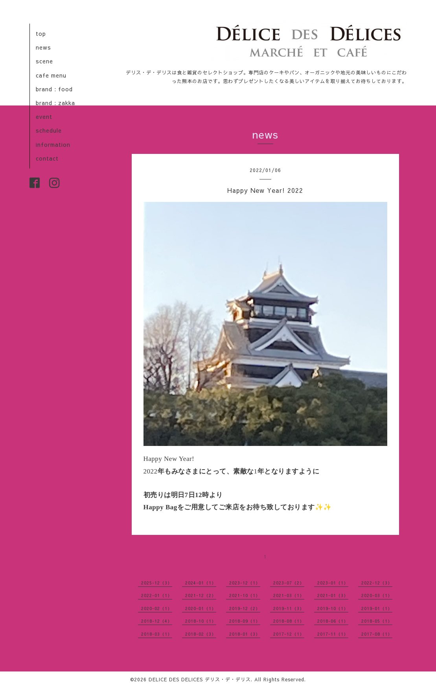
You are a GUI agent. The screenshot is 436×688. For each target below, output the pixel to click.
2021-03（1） (288, 595)
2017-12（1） (288, 634)
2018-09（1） (244, 621)
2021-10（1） (244, 595)
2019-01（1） (376, 608)
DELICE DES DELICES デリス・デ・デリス (200, 679)
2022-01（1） (156, 595)
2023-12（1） (244, 583)
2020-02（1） (156, 608)
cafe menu (51, 75)
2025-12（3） (156, 583)
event (44, 116)
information (53, 144)
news (43, 47)
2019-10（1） (332, 608)
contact (47, 158)
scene (44, 61)
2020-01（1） (200, 608)
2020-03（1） (376, 595)
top (41, 33)
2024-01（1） (200, 583)
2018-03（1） (156, 634)
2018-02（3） (200, 634)
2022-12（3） (376, 583)
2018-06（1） (332, 621)
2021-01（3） (332, 595)
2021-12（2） (200, 595)
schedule (49, 130)
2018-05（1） (376, 621)
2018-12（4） (156, 621)
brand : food (54, 89)
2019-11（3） (288, 608)
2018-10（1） (200, 621)
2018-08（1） (288, 621)
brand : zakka (55, 103)
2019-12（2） (244, 608)
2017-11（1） (332, 634)
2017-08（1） (376, 634)
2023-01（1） (332, 583)
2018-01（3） (244, 634)
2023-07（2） (288, 583)
